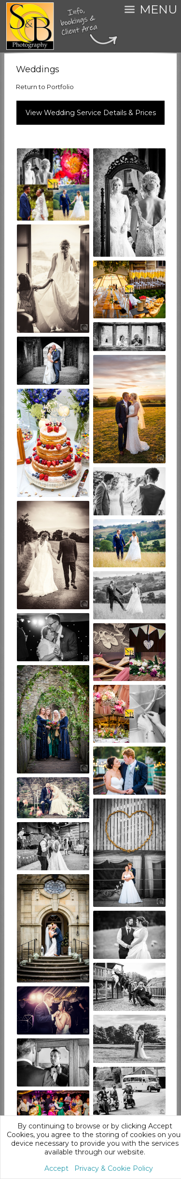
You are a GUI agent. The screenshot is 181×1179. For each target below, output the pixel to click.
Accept (56, 1168)
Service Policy (91, 998)
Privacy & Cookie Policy (113, 1168)
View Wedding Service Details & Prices (91, 112)
